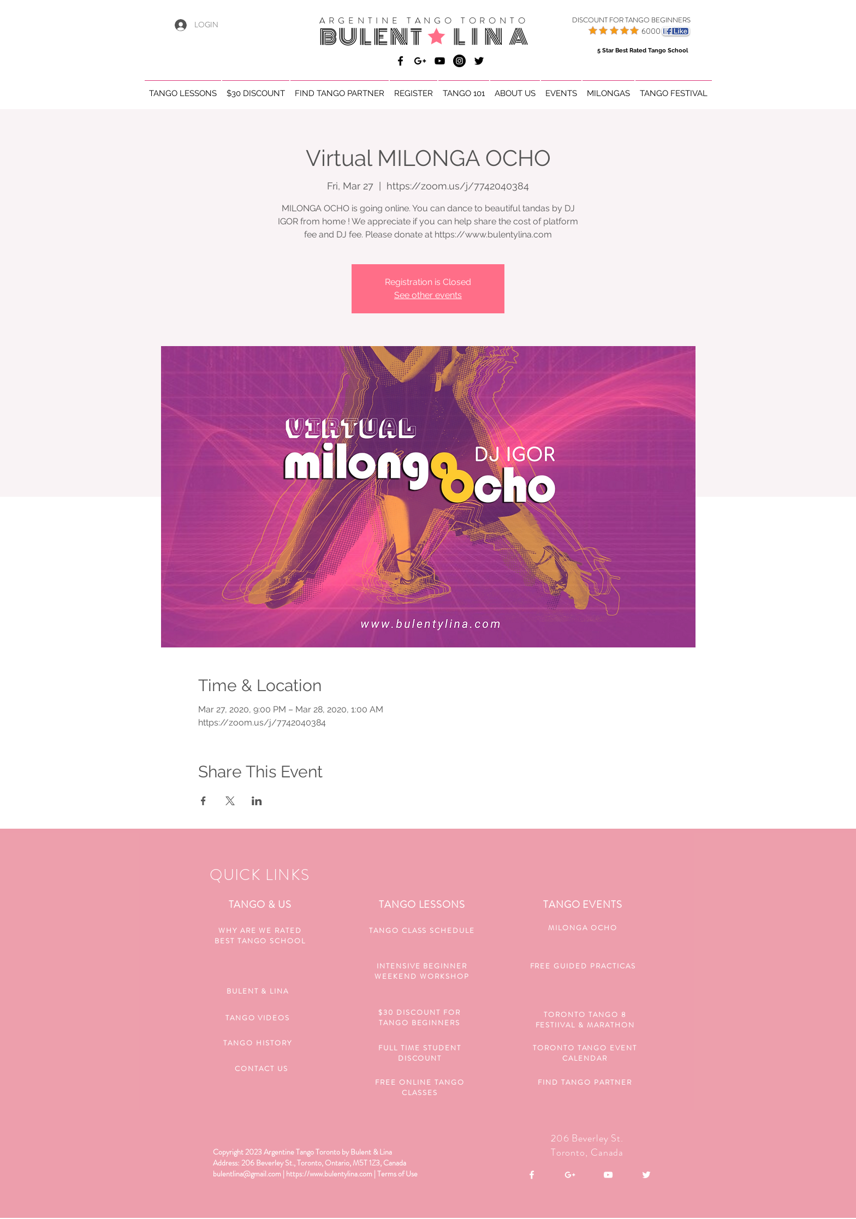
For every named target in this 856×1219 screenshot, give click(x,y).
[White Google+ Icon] (569, 1174)
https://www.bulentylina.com (329, 1173)
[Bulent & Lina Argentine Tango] (400, 61)
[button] (183, 88)
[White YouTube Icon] (608, 1174)
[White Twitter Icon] (646, 1174)
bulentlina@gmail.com (247, 1173)
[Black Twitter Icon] (479, 61)
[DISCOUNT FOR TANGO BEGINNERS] (618, 20)
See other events (428, 295)
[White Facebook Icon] (531, 1174)
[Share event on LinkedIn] (257, 800)
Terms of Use (397, 1173)
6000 (651, 31)
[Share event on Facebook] (203, 800)
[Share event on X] (230, 800)
